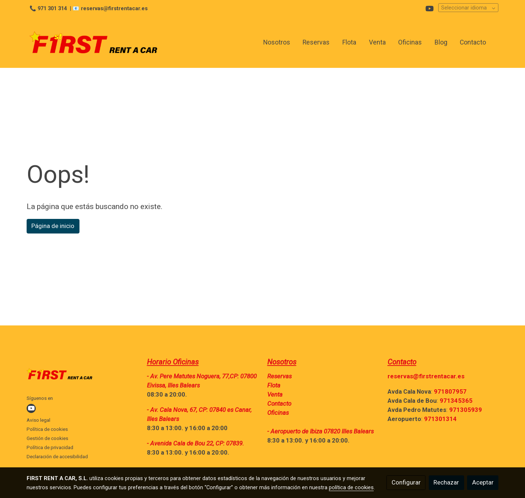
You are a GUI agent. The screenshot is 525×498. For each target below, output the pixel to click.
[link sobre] (82, 375)
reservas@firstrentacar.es (426, 376)
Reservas (279, 376)
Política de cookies (47, 429)
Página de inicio (52, 225)
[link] (93, 42)
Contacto (279, 403)
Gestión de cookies (47, 438)
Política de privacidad (50, 447)
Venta (275, 394)
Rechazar (446, 482)
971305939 (465, 409)
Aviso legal (38, 420)
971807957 (450, 391)
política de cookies (351, 487)
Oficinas (278, 412)
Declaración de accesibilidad (57, 456)
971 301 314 (52, 8)
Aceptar (483, 482)
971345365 (456, 400)
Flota (273, 385)
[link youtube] (429, 8)
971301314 (440, 418)
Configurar (406, 482)
